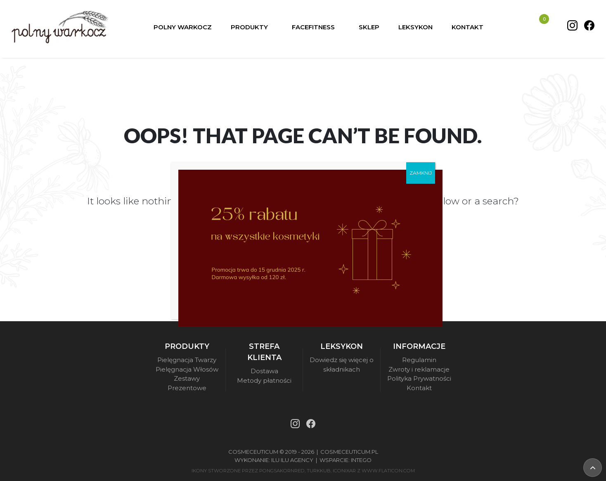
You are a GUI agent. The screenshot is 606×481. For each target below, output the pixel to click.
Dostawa (264, 371)
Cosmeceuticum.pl (349, 451)
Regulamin (419, 360)
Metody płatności (264, 380)
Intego (361, 460)
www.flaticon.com (388, 471)
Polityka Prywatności (419, 378)
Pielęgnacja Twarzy (186, 360)
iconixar (344, 471)
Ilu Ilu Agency (292, 460)
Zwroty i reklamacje (419, 369)
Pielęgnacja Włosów (187, 369)
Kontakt (419, 388)
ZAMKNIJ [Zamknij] (421, 173)
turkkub (319, 471)
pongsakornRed (282, 471)
